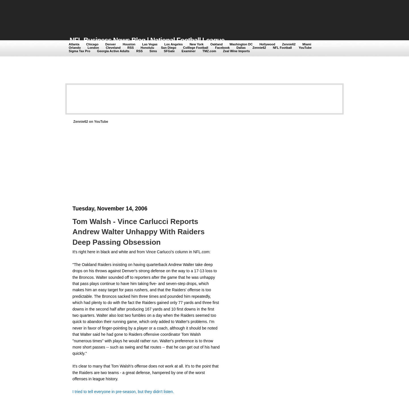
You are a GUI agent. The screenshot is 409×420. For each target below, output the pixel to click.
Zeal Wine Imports (236, 51)
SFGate (169, 51)
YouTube (305, 47)
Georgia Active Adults (113, 51)
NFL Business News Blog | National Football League (147, 40)
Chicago (92, 44)
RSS (130, 47)
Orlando (75, 47)
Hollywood (267, 44)
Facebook (222, 47)
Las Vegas (150, 44)
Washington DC (241, 44)
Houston (129, 44)
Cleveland (113, 47)
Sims (153, 51)
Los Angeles (173, 44)
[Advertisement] (173, 15)
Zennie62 (289, 44)
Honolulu (147, 47)
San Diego (168, 47)
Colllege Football (195, 47)
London (93, 47)
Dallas (241, 47)
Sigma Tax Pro (79, 51)
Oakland (216, 44)
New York (196, 44)
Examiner (188, 51)
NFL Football (282, 47)
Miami (306, 44)
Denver (110, 44)
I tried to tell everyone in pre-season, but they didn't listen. (123, 391)
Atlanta (74, 44)
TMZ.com (209, 51)
